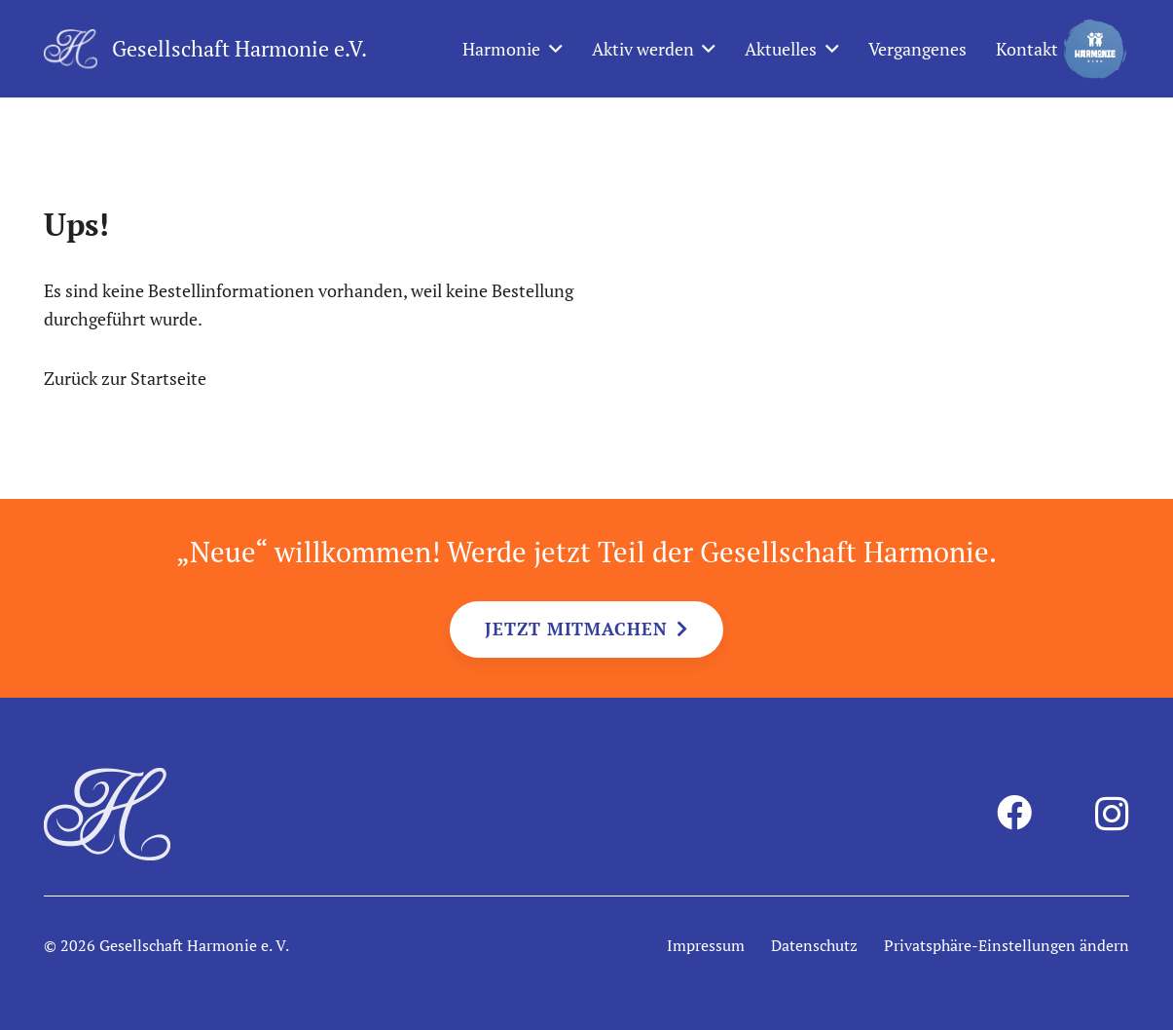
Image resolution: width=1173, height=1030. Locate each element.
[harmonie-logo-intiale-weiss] (70, 48)
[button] (551, 48)
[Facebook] (1014, 812)
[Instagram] (1112, 814)
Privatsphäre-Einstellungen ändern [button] (1006, 945)
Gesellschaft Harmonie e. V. (194, 945)
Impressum (706, 945)
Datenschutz (814, 945)
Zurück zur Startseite (125, 378)
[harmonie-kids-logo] (1095, 49)
